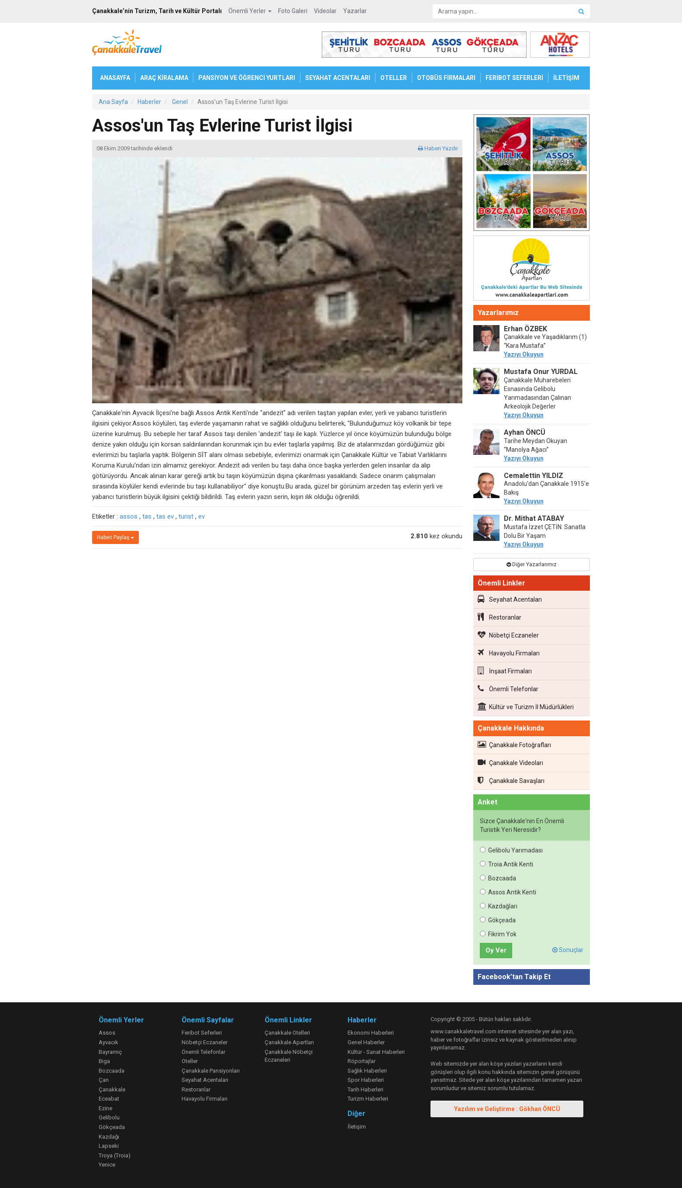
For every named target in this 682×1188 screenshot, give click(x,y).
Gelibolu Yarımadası (511, 850)
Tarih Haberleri (365, 1089)
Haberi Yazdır (438, 148)
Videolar (325, 10)
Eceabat (109, 1098)
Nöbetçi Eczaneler (508, 635)
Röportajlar (361, 1061)
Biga (104, 1061)
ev (201, 516)
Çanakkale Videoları (510, 762)
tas (147, 516)
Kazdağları (498, 906)
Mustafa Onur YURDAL (541, 371)
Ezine (105, 1108)
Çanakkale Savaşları (511, 780)
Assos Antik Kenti (508, 892)
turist (186, 516)
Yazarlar (355, 10)
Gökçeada (498, 920)
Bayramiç (110, 1052)
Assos (107, 1032)
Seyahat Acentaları (510, 599)
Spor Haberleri (366, 1080)
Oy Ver (496, 950)
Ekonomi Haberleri (371, 1032)
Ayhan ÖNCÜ (524, 432)
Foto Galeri (292, 10)
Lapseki (109, 1146)
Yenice (107, 1164)
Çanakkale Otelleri (287, 1032)
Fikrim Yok (498, 934)
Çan (104, 1080)
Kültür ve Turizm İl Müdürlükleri (526, 706)
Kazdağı (109, 1136)
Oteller (190, 1061)
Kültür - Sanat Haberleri (376, 1052)
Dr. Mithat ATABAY (534, 518)
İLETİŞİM (566, 77)
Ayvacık (108, 1042)
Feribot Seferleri (202, 1032)
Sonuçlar (567, 949)
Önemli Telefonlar (508, 689)
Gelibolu (109, 1117)
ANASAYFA (115, 77)
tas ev (165, 516)
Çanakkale (112, 1089)
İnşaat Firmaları (505, 671)
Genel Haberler (366, 1042)
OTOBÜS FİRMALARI (446, 77)
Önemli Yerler (250, 10)
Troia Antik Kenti (506, 864)
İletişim (357, 1126)
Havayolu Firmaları (509, 653)
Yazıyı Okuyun (524, 354)
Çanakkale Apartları (289, 1042)
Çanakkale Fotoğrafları (514, 744)
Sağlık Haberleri (367, 1070)
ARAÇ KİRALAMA (164, 77)
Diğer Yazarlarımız (531, 564)
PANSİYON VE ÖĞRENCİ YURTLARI (246, 77)
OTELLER (393, 77)
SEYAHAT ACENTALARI (337, 77)
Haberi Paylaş (115, 537)
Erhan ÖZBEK (525, 329)
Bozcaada (498, 878)
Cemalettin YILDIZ (533, 475)
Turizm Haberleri (368, 1098)
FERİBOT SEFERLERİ (514, 77)
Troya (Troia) (115, 1155)
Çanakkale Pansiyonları (211, 1070)
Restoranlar (499, 617)
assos (129, 516)
